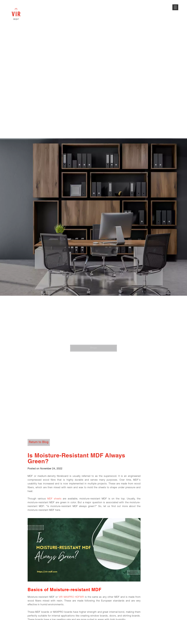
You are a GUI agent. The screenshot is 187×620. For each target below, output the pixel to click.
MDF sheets (54, 499)
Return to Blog (39, 442)
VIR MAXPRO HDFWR (71, 597)
